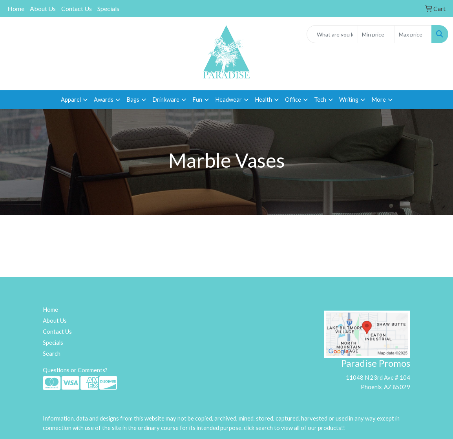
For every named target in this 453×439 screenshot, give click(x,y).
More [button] (378, 99)
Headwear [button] (228, 99)
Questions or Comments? (75, 370)
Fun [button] (197, 99)
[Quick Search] (332, 34)
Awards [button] (103, 99)
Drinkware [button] (165, 99)
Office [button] (293, 99)
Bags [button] (132, 99)
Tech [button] (320, 99)
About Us (43, 8)
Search (51, 353)
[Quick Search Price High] (413, 34)
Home (15, 8)
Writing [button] (348, 99)
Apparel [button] (71, 99)
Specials (108, 8)
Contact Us (76, 8)
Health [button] (263, 99)
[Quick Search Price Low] (376, 34)
